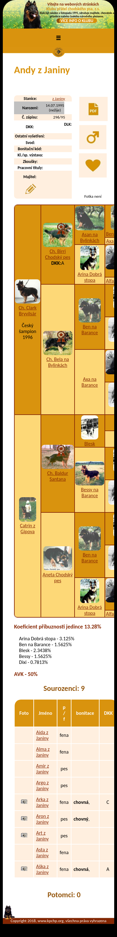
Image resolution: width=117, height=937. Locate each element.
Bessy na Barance (90, 492)
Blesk (90, 444)
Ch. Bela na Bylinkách (57, 362)
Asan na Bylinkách (89, 237)
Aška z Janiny (42, 869)
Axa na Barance (89, 382)
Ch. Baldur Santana (57, 476)
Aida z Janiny (42, 735)
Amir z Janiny (42, 769)
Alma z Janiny (43, 752)
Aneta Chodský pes (58, 577)
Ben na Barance (89, 330)
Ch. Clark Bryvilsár (28, 311)
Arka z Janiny (42, 802)
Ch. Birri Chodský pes (57, 254)
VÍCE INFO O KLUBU (77, 20)
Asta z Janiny (42, 852)
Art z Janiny (42, 836)
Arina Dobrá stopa (90, 277)
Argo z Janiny (42, 785)
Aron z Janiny (42, 819)
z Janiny (58, 98)
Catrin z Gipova (27, 528)
